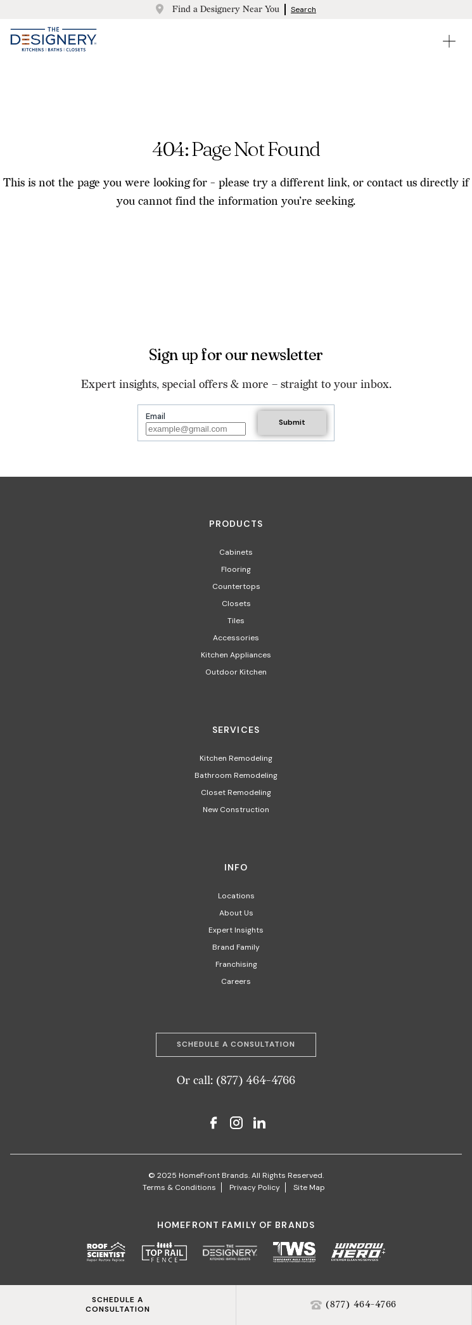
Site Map (309, 1187)
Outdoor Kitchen (236, 672)
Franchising (236, 964)
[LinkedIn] (259, 1124)
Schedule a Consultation (236, 1044)
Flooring (236, 569)
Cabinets (236, 552)
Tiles (236, 621)
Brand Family (236, 947)
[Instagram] (236, 1124)
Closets (236, 603)
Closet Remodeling (236, 792)
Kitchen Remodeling (236, 758)
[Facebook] (213, 1124)
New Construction (236, 810)
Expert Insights (236, 930)
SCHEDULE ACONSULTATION (118, 1305)
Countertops (236, 586)
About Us (236, 913)
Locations (236, 896)
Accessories (236, 638)
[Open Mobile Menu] (449, 41)
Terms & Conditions (179, 1187)
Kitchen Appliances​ (236, 655)
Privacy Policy (254, 1187)
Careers (236, 981)
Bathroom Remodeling (236, 775)
